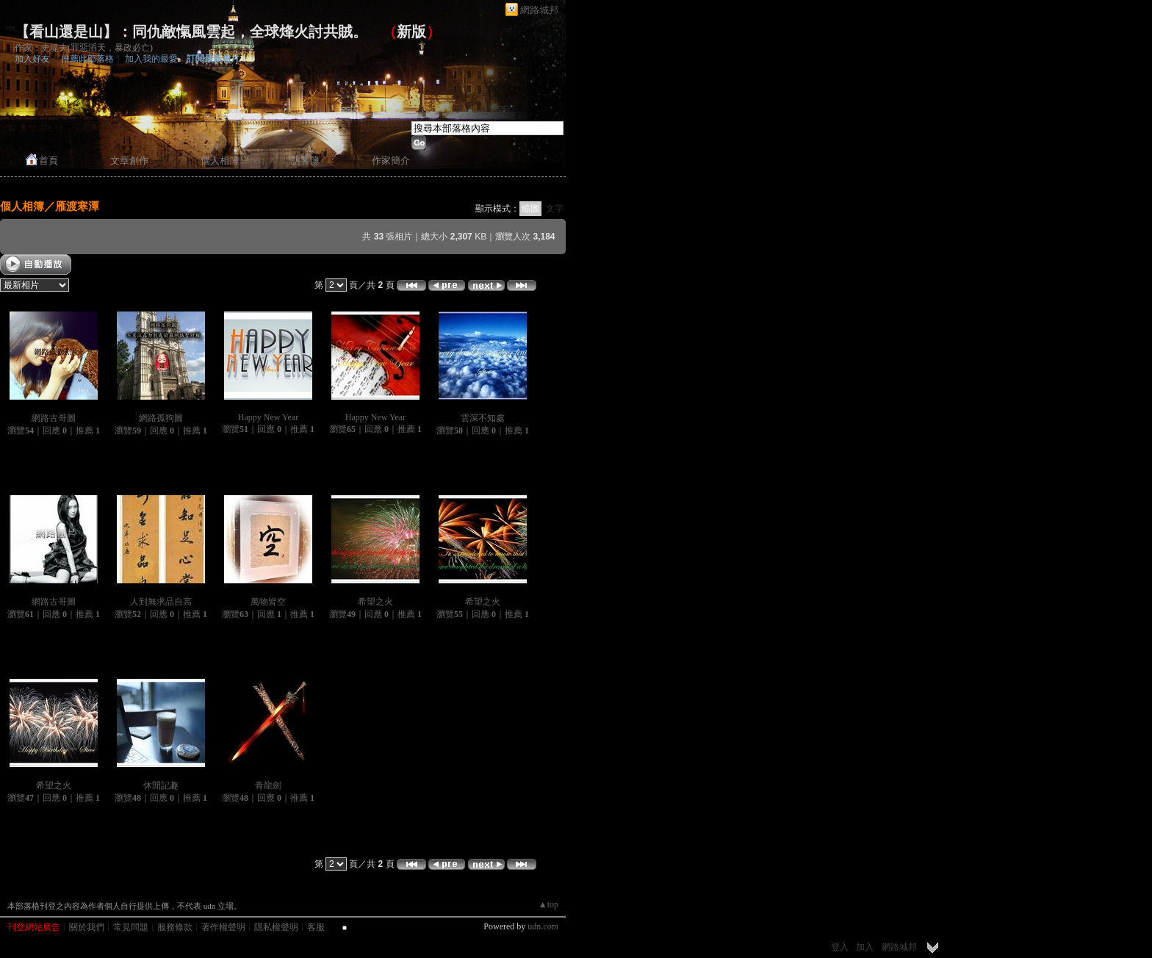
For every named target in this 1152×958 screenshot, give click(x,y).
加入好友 (32, 59)
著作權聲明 (223, 927)
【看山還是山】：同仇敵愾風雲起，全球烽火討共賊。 (191, 32)
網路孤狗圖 (161, 418)
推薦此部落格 (87, 59)
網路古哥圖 (54, 418)
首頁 (48, 160)
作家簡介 (391, 160)
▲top (548, 904)
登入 (840, 947)
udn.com (543, 926)
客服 (316, 927)
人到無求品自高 (161, 602)
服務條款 (174, 927)
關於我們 (86, 927)
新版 (411, 32)
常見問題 (130, 927)
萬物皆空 (268, 602)
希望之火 (375, 602)
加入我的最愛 (151, 59)
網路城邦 (539, 9)
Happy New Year (268, 417)
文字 (555, 209)
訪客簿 (305, 160)
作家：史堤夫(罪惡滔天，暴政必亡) (84, 48)
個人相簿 (220, 160)
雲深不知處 (483, 418)
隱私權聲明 (276, 927)
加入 (865, 947)
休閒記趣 (161, 785)
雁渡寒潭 (77, 206)
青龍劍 (268, 785)
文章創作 (129, 160)
